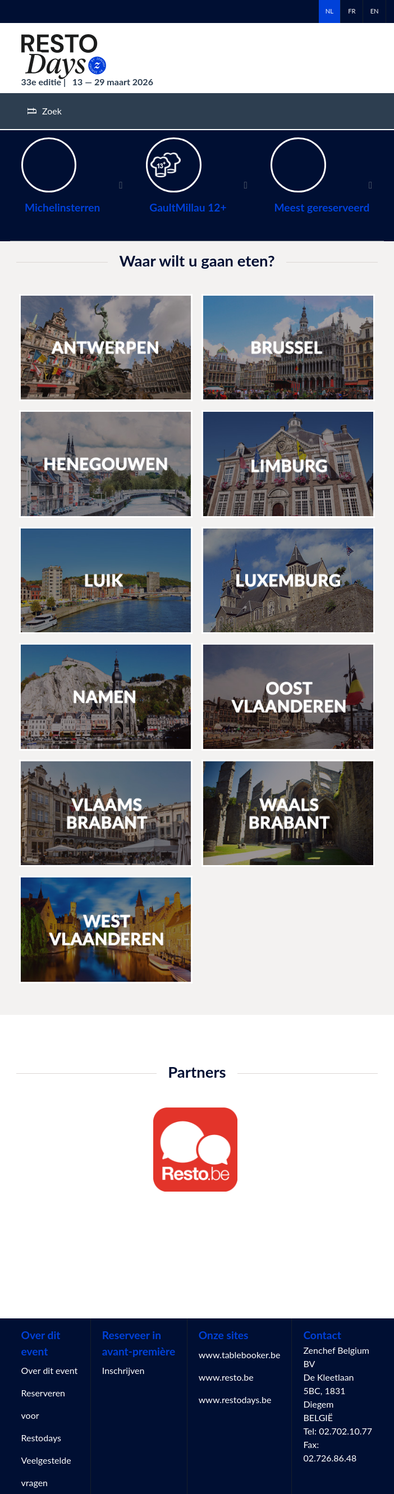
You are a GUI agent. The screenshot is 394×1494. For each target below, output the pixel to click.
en (374, 11)
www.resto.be (226, 1377)
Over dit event (49, 1370)
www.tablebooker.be (240, 1354)
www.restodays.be (235, 1399)
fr (351, 11)
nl (329, 11)
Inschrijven (123, 1370)
